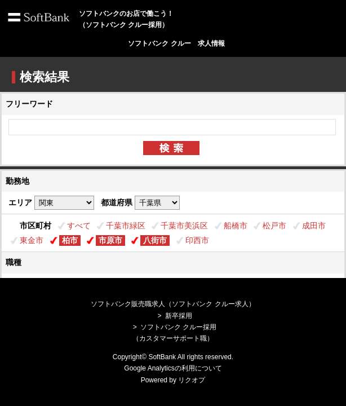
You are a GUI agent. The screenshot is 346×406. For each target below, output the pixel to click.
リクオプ (191, 380)
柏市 (70, 240)
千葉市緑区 (125, 225)
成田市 (314, 225)
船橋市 (235, 225)
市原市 (110, 240)
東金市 (31, 240)
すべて (79, 225)
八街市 (155, 240)
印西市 (197, 240)
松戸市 (274, 225)
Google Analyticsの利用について (172, 368)
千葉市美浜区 (184, 225)
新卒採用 (178, 316)
